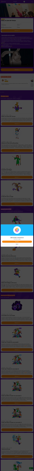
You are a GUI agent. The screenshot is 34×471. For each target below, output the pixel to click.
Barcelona (17, 241)
